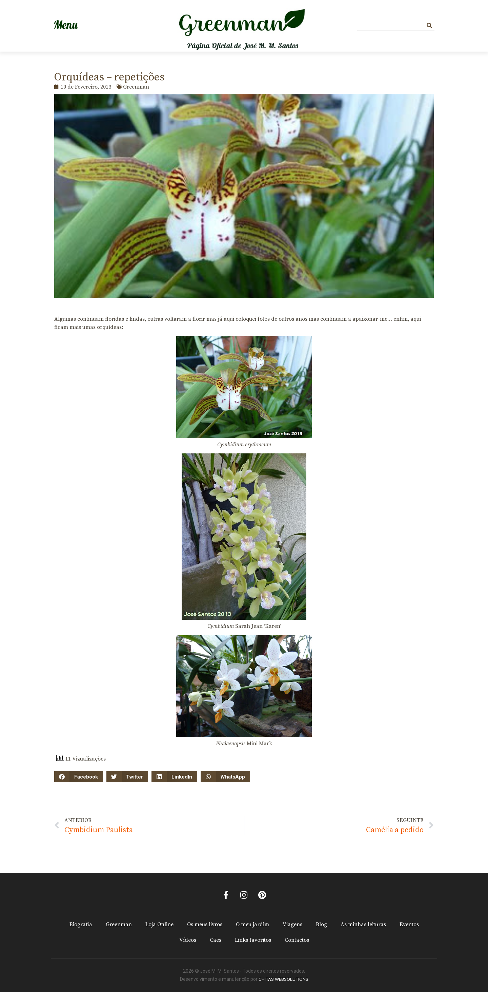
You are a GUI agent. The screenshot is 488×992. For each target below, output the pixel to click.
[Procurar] (429, 26)
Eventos (409, 924)
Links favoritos (253, 940)
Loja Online (159, 924)
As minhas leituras (363, 924)
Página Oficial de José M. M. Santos (243, 46)
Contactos (297, 940)
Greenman (119, 924)
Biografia (80, 924)
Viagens (292, 924)
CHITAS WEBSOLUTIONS (283, 979)
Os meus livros (204, 924)
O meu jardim (252, 924)
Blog (321, 924)
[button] (78, 776)
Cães (215, 940)
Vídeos (187, 940)
